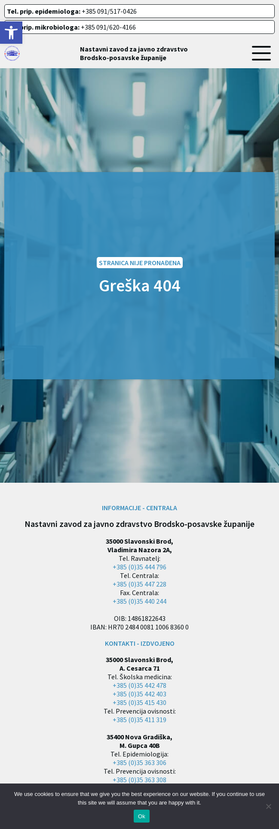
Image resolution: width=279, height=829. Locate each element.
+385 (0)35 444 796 (139, 567)
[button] (11, 32)
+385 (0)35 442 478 (139, 685)
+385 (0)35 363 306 (139, 762)
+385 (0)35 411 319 (139, 719)
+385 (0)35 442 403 (139, 694)
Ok (141, 816)
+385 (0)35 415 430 (139, 702)
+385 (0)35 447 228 (139, 584)
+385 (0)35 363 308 (139, 779)
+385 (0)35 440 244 (139, 601)
